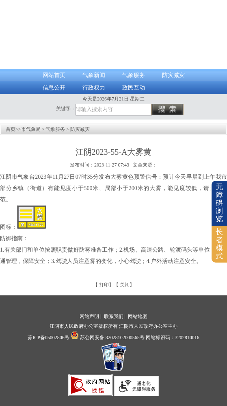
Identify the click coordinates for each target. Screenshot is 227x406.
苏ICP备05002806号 (48, 337)
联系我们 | (115, 316)
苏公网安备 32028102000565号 (108, 337)
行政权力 (93, 88)
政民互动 (133, 88)
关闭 (125, 285)
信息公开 (54, 88)
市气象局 (31, 129)
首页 (10, 129)
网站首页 (54, 75)
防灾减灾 (173, 75)
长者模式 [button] (219, 244)
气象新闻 (93, 75)
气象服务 (133, 75)
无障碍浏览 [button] (219, 203)
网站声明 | (91, 316)
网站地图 (137, 316)
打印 (104, 285)
